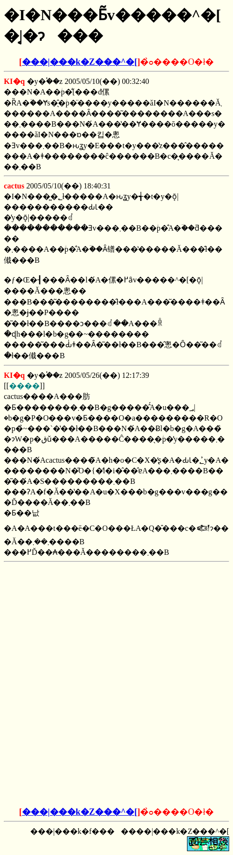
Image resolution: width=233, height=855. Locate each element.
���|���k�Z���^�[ (79, 62)
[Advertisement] (116, 626)
